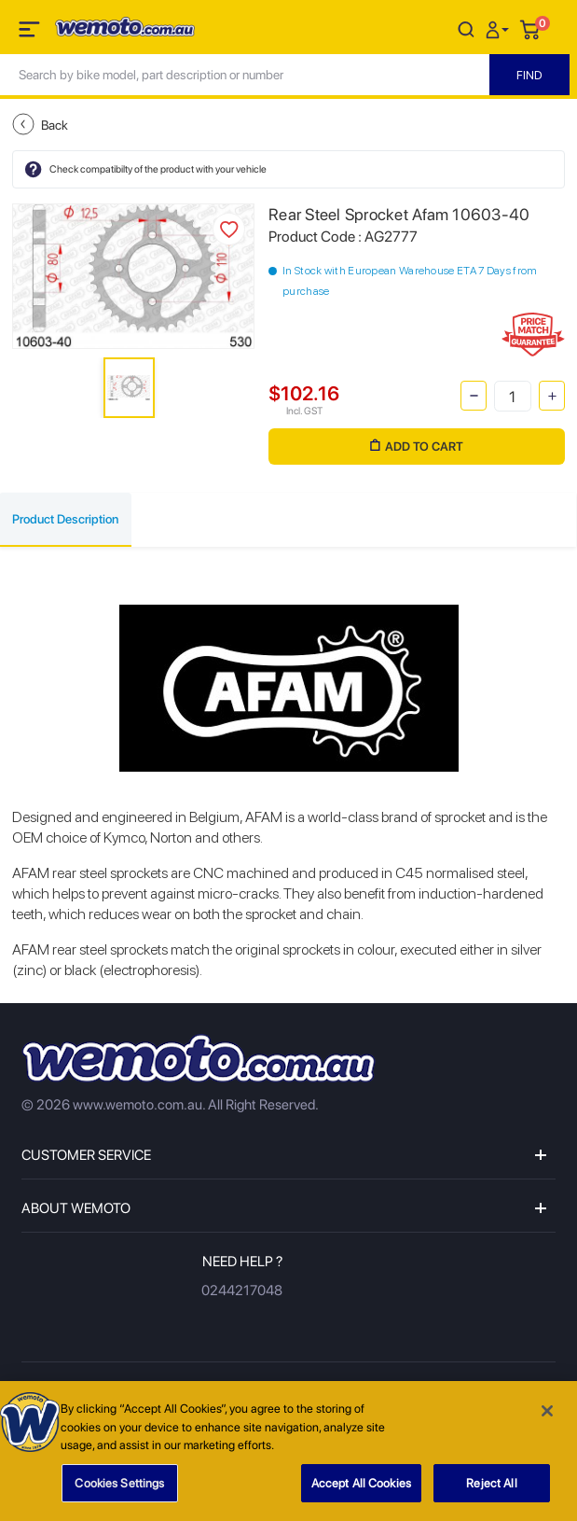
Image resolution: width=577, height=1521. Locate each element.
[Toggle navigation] (31, 33)
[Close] (547, 1414)
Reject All (491, 1487)
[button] (500, 28)
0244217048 (241, 1290)
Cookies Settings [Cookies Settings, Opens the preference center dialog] (119, 1487)
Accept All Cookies (361, 1487)
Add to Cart (416, 446)
